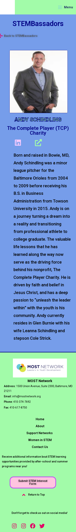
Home (40, 419)
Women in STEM (40, 440)
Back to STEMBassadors (20, 36)
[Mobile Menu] (65, 7)
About (40, 426)
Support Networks (39, 433)
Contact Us (40, 447)
